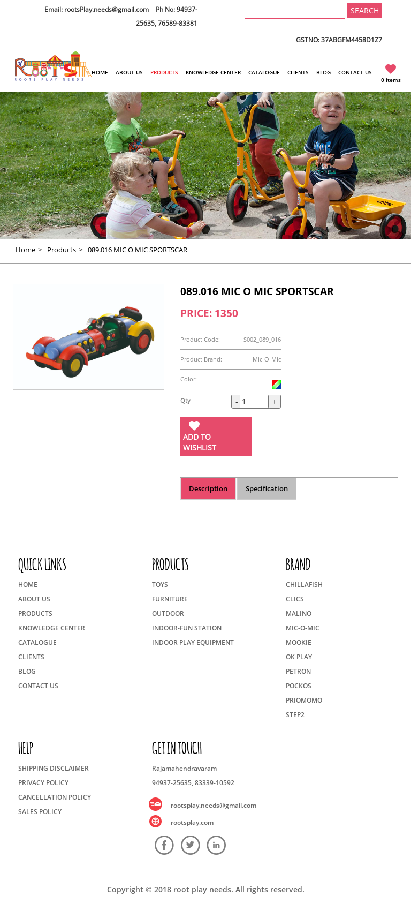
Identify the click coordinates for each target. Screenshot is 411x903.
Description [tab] (208, 488)
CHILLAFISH (304, 584)
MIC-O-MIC (302, 628)
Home (25, 249)
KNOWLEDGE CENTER (213, 72)
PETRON (298, 671)
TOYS (160, 584)
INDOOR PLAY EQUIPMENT (193, 642)
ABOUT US (129, 72)
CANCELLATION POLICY (54, 797)
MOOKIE (298, 642)
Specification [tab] (267, 488)
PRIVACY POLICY (43, 782)
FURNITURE (170, 599)
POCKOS (298, 685)
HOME (100, 72)
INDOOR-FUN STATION (187, 628)
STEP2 (295, 714)
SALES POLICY (40, 811)
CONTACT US (355, 72)
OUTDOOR (168, 613)
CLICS (295, 599)
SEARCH (365, 10)
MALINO (298, 613)
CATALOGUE (264, 72)
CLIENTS (298, 72)
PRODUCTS (164, 72)
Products (61, 249)
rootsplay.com (192, 822)
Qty (185, 400)
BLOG (323, 72)
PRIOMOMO (304, 700)
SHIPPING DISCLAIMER (53, 768)
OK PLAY (299, 656)
